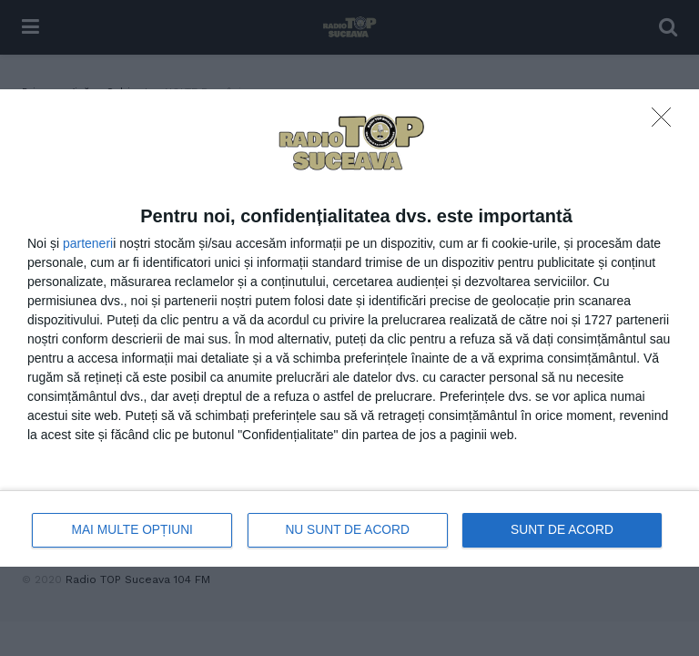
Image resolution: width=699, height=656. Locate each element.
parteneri (88, 243)
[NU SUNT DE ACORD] (666, 122)
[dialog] (349, 328)
